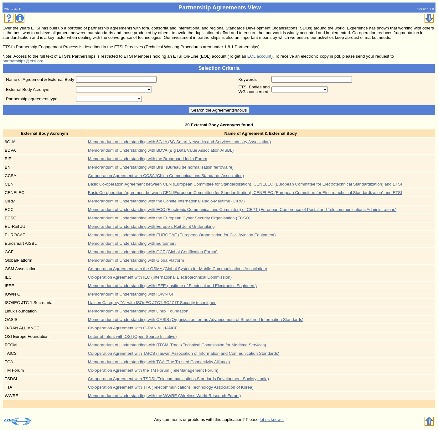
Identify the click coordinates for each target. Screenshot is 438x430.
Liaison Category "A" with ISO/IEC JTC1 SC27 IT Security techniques (152, 302)
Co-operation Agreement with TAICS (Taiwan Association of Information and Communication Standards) (183, 353)
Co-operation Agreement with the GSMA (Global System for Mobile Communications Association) (177, 268)
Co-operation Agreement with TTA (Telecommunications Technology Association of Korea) (171, 387)
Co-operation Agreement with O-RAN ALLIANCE (133, 328)
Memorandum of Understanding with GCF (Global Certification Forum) (153, 251)
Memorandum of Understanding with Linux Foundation (138, 311)
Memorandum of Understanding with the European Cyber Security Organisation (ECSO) (169, 218)
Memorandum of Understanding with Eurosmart (132, 243)
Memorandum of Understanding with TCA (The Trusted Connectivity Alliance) (159, 361)
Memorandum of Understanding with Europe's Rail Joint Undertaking (151, 226)
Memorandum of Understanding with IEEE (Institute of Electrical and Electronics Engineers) (172, 285)
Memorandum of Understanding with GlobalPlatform (136, 260)
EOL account (259, 56)
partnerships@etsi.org (23, 61)
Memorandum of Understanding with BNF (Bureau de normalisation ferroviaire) (161, 167)
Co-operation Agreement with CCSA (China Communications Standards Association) (166, 175)
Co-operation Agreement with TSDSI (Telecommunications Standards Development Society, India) (178, 378)
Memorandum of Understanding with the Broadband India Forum (147, 158)
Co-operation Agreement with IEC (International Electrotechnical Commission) (160, 277)
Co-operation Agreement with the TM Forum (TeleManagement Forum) (153, 370)
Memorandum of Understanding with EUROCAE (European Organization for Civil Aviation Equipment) (182, 235)
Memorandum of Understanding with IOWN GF (131, 294)
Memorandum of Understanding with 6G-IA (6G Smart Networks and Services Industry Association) (179, 141)
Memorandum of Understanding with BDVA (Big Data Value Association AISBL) (161, 150)
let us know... (272, 419)
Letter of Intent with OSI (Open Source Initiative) (132, 336)
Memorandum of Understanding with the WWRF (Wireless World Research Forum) (164, 395)
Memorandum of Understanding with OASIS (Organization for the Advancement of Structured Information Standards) (195, 319)
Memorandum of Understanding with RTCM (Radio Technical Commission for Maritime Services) (177, 345)
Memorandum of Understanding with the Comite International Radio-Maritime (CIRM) (166, 201)
